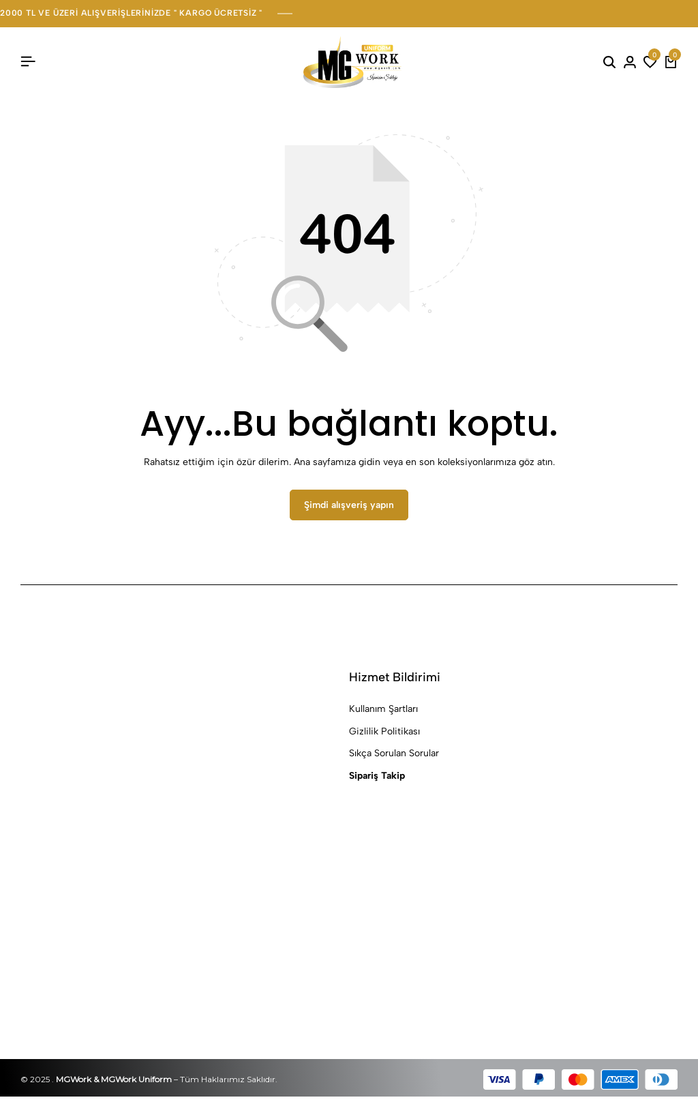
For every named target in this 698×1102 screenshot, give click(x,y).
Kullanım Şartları (383, 715)
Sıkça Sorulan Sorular (394, 759)
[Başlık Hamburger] (27, 62)
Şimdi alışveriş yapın (349, 511)
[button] (650, 62)
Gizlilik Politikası (384, 737)
